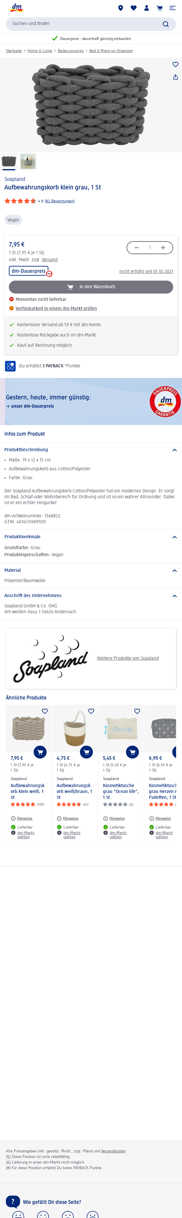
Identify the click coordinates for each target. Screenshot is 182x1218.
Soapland (14, 179)
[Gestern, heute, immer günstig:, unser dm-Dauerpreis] (91, 401)
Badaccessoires (71, 51)
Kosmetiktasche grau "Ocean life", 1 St (121, 792)
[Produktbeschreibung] (91, 450)
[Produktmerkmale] (91, 537)
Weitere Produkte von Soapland (84, 658)
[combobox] (91, 24)
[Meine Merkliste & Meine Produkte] (133, 7)
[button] (172, 7)
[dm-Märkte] (120, 7)
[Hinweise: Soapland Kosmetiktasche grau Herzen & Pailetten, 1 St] (160, 819)
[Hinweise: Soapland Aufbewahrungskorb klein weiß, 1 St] (21, 819)
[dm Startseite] (16, 8)
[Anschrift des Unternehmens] (91, 596)
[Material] (91, 570)
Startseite (14, 51)
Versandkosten (113, 1151)
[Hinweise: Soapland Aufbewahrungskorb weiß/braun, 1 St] (67, 819)
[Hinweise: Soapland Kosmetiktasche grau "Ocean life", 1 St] (114, 819)
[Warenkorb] (159, 7)
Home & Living (39, 51)
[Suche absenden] (166, 24)
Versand (50, 260)
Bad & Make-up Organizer (111, 51)
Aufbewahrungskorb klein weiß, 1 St (28, 792)
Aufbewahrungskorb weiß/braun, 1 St (74, 792)
